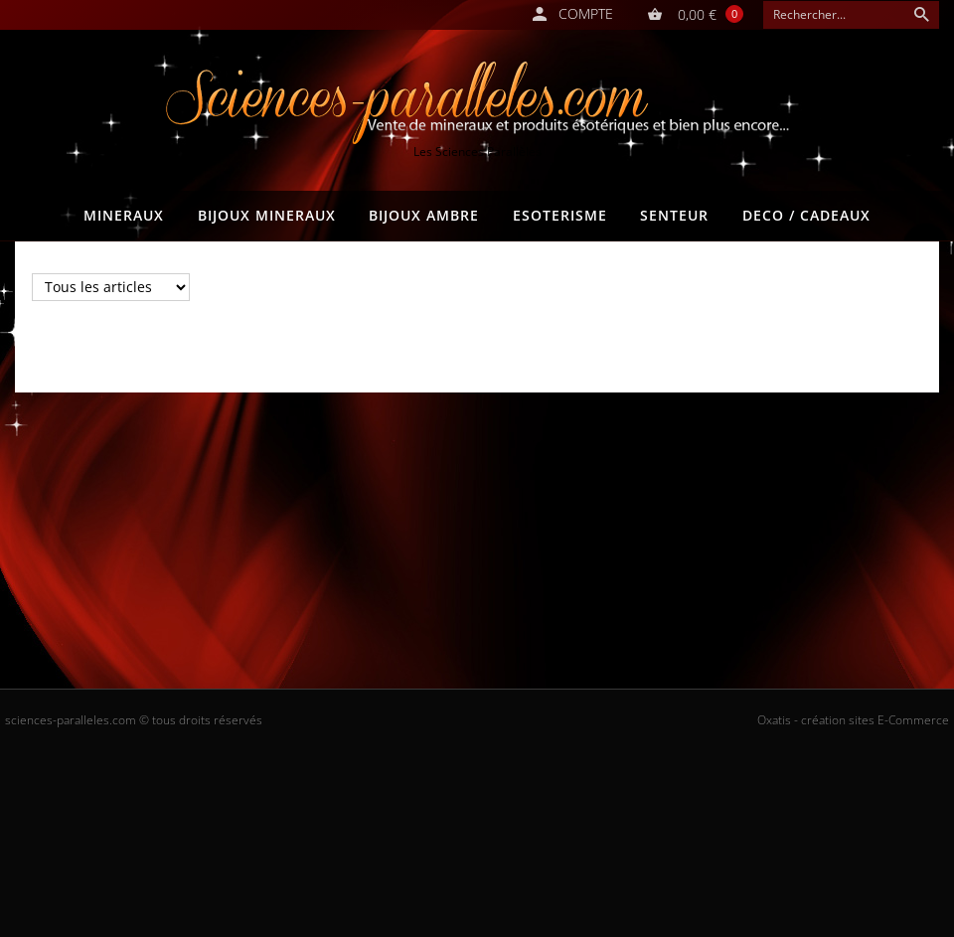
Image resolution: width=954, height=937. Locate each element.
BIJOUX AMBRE (424, 215)
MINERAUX (123, 215)
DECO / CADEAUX (806, 215)
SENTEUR (674, 215)
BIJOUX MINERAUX (267, 215)
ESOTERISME (560, 215)
